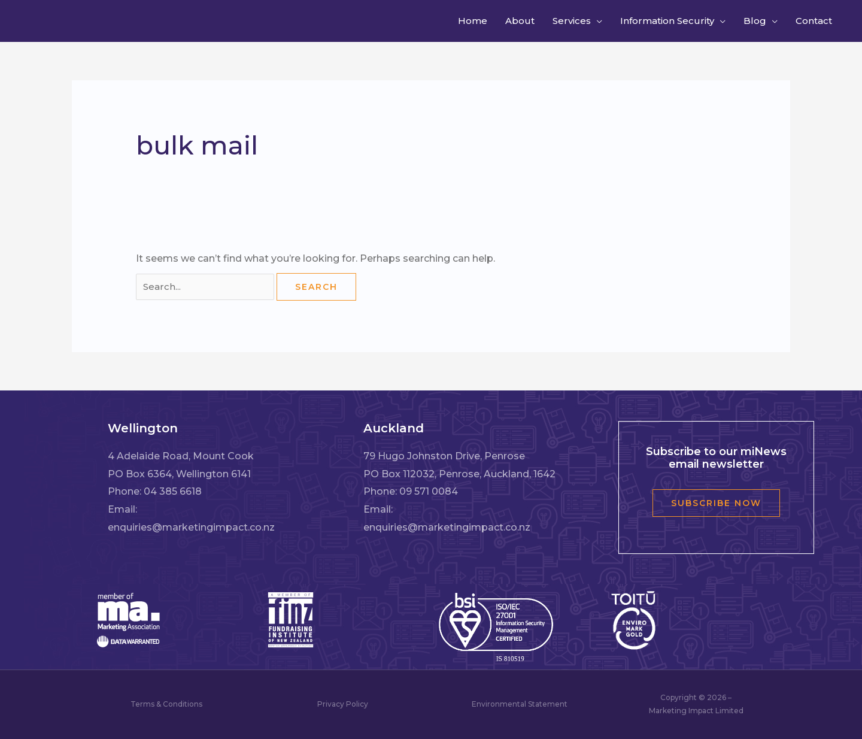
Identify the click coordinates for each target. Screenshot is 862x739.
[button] (598, 21)
